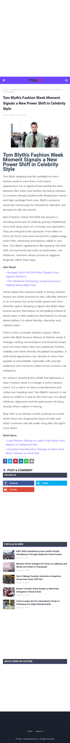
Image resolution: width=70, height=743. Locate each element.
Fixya (7, 115)
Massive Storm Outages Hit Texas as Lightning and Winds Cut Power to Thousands (41, 565)
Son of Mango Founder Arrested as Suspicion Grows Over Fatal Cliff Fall (38, 577)
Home (5, 89)
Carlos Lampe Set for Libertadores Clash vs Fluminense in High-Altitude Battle (38, 602)
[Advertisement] (35, 38)
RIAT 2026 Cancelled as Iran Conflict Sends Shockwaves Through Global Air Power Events (39, 553)
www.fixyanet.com (30, 739)
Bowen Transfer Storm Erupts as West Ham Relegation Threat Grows (37, 590)
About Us (39, 731)
